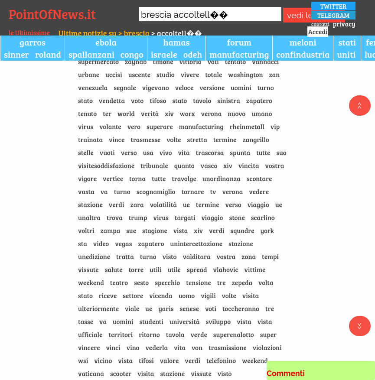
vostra (274, 165)
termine (225, 139)
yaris (165, 308)
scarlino (263, 217)
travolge (184, 178)
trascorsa (210, 152)
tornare (193, 191)
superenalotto (233, 334)
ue (186, 204)
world (126, 113)
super (268, 334)
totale (213, 74)
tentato (235, 61)
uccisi (113, 74)
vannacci (265, 61)
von (197, 347)
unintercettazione (196, 243)
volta (265, 282)
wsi (83, 360)
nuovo (236, 113)
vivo (166, 152)
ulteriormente (98, 308)
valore (169, 360)
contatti (320, 23)
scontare (259, 178)
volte (173, 139)
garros (33, 42)
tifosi (146, 360)
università (185, 321)
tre (221, 282)
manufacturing (239, 54)
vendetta (112, 100)
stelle (86, 152)
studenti (151, 321)
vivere (190, 74)
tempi (270, 256)
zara (136, 204)
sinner (16, 54)
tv (213, 191)
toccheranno (240, 308)
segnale (125, 87)
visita (250, 295)
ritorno (149, 334)
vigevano (155, 87)
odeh (192, 54)
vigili (208, 295)
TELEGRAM (333, 15)
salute (114, 269)
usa (148, 152)
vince (116, 139)
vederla (156, 347)
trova (115, 217)
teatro (119, 282)
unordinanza (221, 178)
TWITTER (333, 6)
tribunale (154, 165)
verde (198, 334)
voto (137, 100)
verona (211, 113)
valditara (196, 256)
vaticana (91, 373)
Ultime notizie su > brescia (104, 33)
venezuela (93, 87)
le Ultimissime (29, 32)
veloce (184, 87)
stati (347, 42)
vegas (123, 243)
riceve (108, 295)
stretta (197, 139)
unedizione (94, 256)
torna (137, 178)
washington (245, 74)
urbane (88, 74)
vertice (113, 178)
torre (136, 269)
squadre (242, 230)
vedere (259, 191)
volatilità (163, 204)
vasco (209, 165)
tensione (198, 282)
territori (120, 334)
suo (281, 152)
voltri (86, 230)
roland (48, 54)
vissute (88, 269)
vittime (255, 269)
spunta (240, 152)
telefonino (221, 360)
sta (82, 243)
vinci (113, 347)
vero (133, 126)
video (101, 243)
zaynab (136, 61)
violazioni (267, 347)
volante (110, 126)
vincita (248, 165)
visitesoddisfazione (106, 165)
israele (164, 54)
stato (85, 100)
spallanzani (91, 54)
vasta (86, 191)
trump (138, 217)
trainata (90, 139)
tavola (175, 334)
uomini (241, 87)
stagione (154, 230)
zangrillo (255, 139)
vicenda (160, 295)
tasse (85, 321)
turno (266, 87)
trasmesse (145, 139)
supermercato (98, 61)
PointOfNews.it (52, 14)
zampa (110, 230)
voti (213, 61)
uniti (346, 54)
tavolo (202, 100)
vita (183, 152)
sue (131, 230)
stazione (90, 204)
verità (150, 113)
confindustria (302, 54)
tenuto (87, 113)
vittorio (190, 61)
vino (133, 347)
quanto (184, 165)
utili (155, 269)
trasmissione (228, 347)
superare (160, 126)
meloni (303, 42)
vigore (87, 178)
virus (85, 126)
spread (197, 269)
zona (248, 256)
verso (129, 152)
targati (185, 217)
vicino (103, 360)
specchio (167, 282)
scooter (120, 373)
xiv (169, 113)
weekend (91, 282)
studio (166, 74)
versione (212, 87)
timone (163, 61)
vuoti (107, 152)
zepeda (242, 282)
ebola (106, 42)
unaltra (89, 217)
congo (132, 54)
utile (174, 269)
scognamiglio (156, 191)
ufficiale (90, 334)
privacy (344, 23)
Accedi (317, 31)
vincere (89, 347)
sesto (141, 282)
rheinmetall (247, 126)
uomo (187, 295)
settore (133, 295)
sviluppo (218, 321)
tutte (263, 152)
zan (274, 74)
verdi (116, 204)
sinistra (228, 100)
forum (239, 42)
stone (237, 217)
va (104, 191)
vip (275, 126)
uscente (139, 74)
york (267, 230)
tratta (125, 256)
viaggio (258, 204)
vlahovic (225, 269)
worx (187, 113)
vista (180, 230)
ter (107, 113)
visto (170, 256)
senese (189, 308)
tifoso (158, 100)
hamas (176, 42)
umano (261, 113)
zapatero (259, 100)
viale (132, 308)
